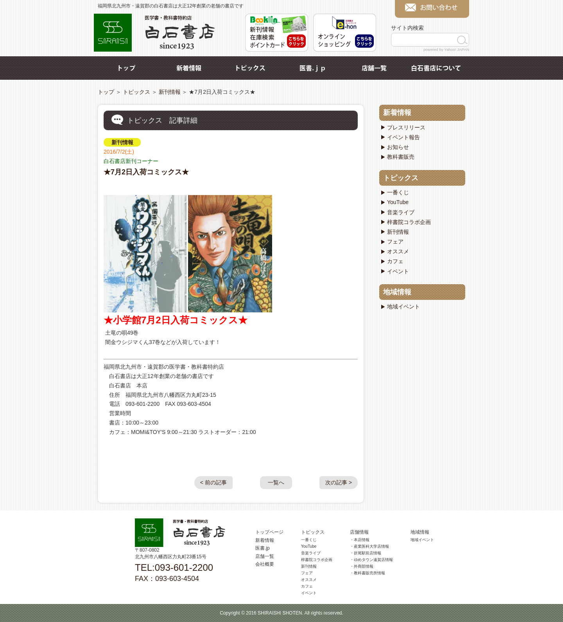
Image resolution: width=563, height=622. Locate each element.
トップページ (269, 532)
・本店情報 (359, 540)
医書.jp (312, 68)
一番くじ (398, 192)
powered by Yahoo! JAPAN (446, 49)
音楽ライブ (400, 212)
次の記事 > (338, 482)
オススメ (398, 251)
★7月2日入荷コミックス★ (146, 172)
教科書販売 (400, 157)
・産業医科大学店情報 (369, 546)
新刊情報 (170, 92)
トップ (127, 68)
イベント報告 (403, 137)
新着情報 (189, 68)
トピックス (250, 68)
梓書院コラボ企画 (409, 222)
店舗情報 (359, 532)
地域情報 (397, 292)
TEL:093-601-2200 (174, 567)
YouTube (398, 202)
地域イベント (403, 306)
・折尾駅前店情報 (365, 553)
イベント (398, 271)
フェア (395, 241)
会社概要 (264, 564)
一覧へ (276, 482)
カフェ (395, 261)
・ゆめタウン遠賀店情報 (371, 559)
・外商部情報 (361, 566)
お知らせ (398, 147)
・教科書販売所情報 (367, 573)
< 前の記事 (213, 482)
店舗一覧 (374, 68)
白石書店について (436, 68)
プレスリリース (406, 127)
